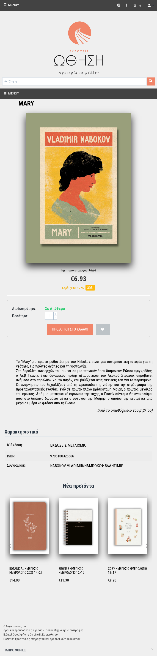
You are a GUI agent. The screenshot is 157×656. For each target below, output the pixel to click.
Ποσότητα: (20, 316)
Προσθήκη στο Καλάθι (70, 329)
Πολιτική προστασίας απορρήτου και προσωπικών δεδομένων (41, 639)
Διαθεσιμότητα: (24, 308)
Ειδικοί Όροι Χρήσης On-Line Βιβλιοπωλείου (30, 634)
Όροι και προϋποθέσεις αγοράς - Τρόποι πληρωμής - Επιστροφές (43, 630)
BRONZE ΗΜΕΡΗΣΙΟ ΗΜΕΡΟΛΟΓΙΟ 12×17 (71, 570)
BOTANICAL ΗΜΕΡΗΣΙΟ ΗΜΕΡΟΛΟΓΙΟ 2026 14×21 (25, 570)
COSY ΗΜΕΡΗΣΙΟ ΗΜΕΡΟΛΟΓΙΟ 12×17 (127, 570)
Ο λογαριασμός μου (15, 626)
